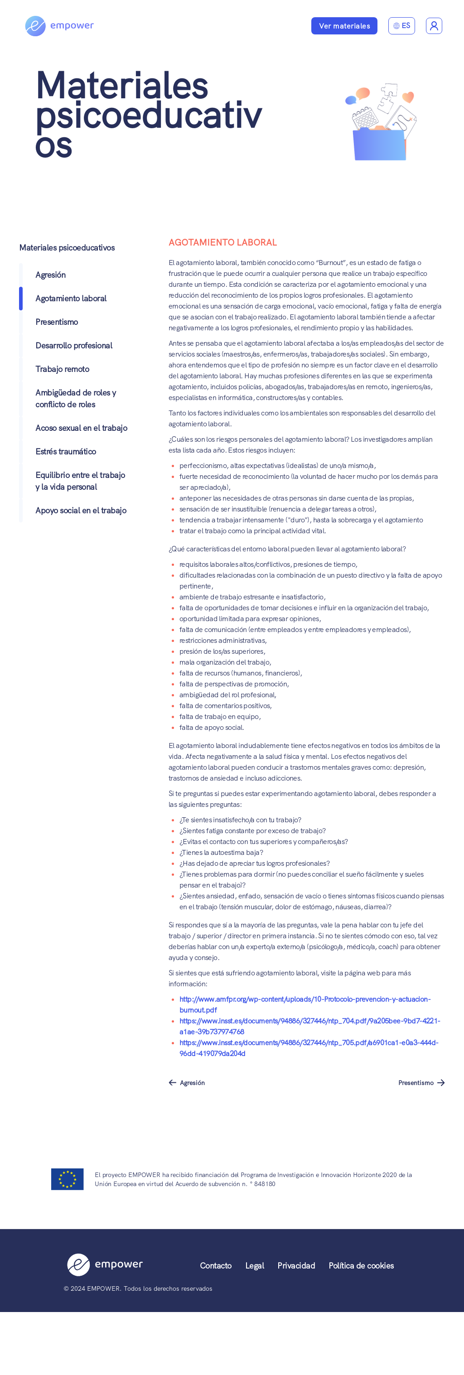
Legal (254, 1265)
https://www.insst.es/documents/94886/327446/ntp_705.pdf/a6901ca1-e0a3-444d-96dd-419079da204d (309, 1048)
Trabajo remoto (62, 369)
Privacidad (296, 1265)
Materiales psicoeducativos (147, 115)
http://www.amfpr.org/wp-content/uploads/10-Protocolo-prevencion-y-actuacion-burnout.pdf (304, 1004)
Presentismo (56, 322)
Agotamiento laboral (70, 298)
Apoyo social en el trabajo (80, 510)
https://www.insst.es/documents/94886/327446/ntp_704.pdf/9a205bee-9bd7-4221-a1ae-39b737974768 (309, 1026)
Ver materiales (344, 26)
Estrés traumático (65, 451)
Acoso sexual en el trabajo (81, 428)
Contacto (216, 1265)
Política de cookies (361, 1265)
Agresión (50, 275)
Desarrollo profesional (73, 345)
